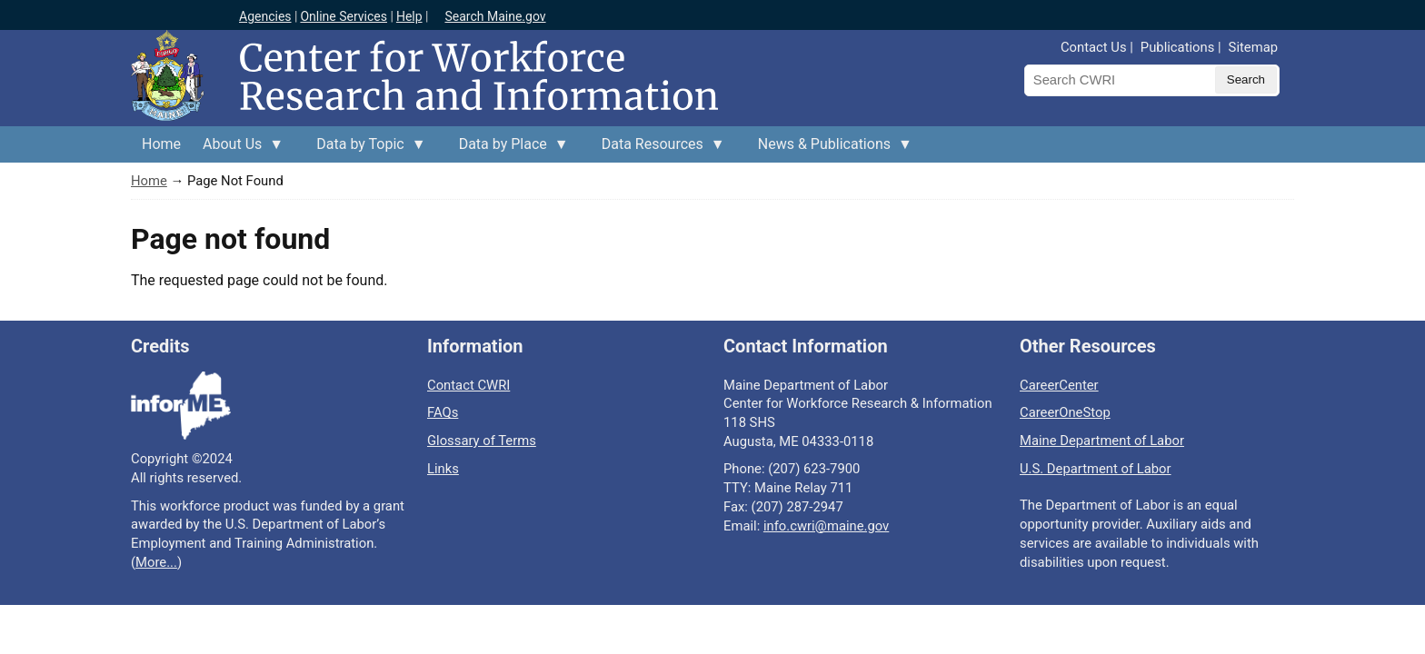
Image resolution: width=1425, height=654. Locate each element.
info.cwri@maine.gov (826, 526)
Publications (1177, 47)
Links (443, 469)
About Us (238, 149)
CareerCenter (1059, 385)
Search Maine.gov (494, 16)
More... (156, 562)
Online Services (343, 16)
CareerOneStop (1065, 412)
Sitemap (1253, 47)
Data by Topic (365, 149)
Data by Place (508, 149)
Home (161, 144)
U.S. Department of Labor (1095, 469)
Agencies (265, 16)
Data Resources (658, 149)
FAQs (442, 412)
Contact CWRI (468, 385)
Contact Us (1094, 47)
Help (409, 16)
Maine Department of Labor (1102, 440)
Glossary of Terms (481, 440)
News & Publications (829, 149)
